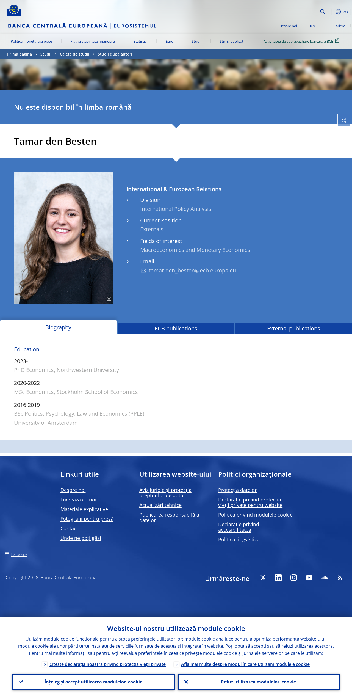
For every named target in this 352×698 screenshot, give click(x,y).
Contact (69, 528)
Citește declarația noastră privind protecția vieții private (107, 664)
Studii (196, 41)
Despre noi (288, 25)
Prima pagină (19, 54)
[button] (331, 11)
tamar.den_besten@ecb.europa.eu (192, 270)
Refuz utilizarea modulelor (258, 682)
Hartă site (19, 554)
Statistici (140, 41)
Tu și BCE (315, 25)
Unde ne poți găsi (80, 538)
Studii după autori (115, 54)
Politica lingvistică (239, 539)
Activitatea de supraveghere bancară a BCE (302, 41)
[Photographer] (108, 299)
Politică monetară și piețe (31, 41)
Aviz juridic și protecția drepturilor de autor (165, 493)
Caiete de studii (74, 54)
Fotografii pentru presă (86, 518)
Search (322, 11)
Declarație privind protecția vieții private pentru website (250, 502)
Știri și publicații (232, 41)
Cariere (339, 25)
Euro (169, 41)
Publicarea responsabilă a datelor (169, 517)
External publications (293, 328)
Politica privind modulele (255, 514)
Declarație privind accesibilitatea (238, 527)
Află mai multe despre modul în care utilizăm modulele (245, 664)
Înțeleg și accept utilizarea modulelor (93, 682)
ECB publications (176, 328)
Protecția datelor (237, 490)
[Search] (290, 11)
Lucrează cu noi (78, 499)
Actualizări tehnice (160, 505)
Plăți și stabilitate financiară (92, 41)
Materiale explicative (84, 509)
